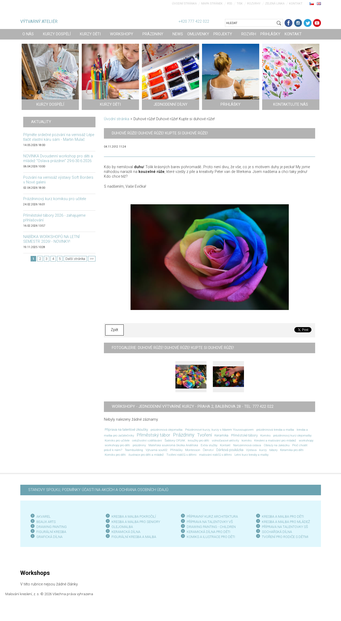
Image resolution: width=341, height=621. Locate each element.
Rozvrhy (254, 3)
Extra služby (209, 445)
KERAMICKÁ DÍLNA (126, 532)
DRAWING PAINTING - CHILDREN (211, 527)
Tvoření (204, 435)
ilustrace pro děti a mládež (146, 455)
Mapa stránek (212, 3)
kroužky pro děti (198, 440)
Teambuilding (134, 450)
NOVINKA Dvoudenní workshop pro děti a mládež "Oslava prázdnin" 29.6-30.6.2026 (58, 158)
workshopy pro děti (117, 445)
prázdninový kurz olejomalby (292, 435)
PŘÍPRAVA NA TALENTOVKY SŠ (285, 527)
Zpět (114, 330)
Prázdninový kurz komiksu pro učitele (54, 199)
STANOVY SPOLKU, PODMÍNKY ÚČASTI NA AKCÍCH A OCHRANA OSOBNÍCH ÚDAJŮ (98, 490)
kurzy (263, 450)
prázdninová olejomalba (166, 429)
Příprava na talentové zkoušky (126, 429)
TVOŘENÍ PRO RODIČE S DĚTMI (285, 537)
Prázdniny (183, 435)
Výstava (251, 450)
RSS (229, 3)
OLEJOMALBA (122, 527)
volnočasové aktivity (225, 440)
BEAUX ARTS (46, 522)
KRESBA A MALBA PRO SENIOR (135, 522)
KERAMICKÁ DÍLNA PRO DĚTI (208, 532)
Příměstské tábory (244, 435)
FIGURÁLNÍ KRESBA (51, 532)
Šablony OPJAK (175, 440)
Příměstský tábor (153, 435)
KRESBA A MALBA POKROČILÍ (134, 516)
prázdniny (139, 445)
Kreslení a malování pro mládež (275, 440)
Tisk (240, 3)
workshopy (306, 440)
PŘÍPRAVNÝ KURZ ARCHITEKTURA (212, 516)
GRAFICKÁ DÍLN (48, 537)
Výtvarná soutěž (156, 450)
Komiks (265, 435)
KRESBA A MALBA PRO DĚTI (283, 516)
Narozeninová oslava (247, 445)
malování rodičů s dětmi (215, 455)
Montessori (192, 450)
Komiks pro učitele (117, 440)
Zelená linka (275, 3)
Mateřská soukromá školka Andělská (173, 445)
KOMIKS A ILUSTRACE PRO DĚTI (211, 537)
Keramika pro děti (292, 450)
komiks (247, 440)
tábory (273, 450)
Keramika (221, 435)
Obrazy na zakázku (277, 445)
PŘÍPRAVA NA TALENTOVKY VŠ (210, 522)
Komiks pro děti (115, 455)
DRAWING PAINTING (51, 527)
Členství (208, 450)
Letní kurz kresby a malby (251, 455)
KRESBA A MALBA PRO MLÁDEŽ (286, 522)
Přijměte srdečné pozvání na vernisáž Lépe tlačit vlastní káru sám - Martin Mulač (58, 137)
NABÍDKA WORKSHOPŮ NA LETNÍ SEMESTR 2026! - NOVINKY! (51, 239)
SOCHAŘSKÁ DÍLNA (277, 532)
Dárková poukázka (229, 450)
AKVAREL (43, 516)
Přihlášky (176, 450)
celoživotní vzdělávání (147, 440)
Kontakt (295, 3)
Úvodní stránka (184, 3)
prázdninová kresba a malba (275, 429)
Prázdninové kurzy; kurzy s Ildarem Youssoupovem (219, 429)
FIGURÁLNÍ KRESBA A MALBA (134, 537)
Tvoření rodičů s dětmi (181, 455)
